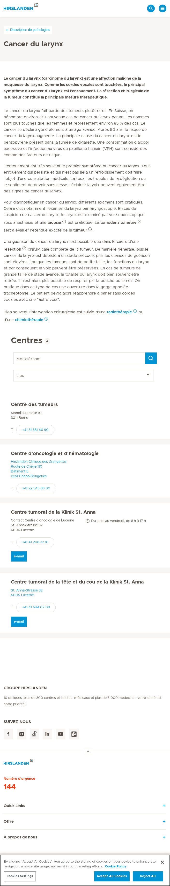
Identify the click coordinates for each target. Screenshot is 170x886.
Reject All (147, 876)
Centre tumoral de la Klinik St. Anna (53, 512)
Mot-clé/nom (14, 352)
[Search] (151, 358)
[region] (85, 870)
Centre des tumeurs (34, 404)
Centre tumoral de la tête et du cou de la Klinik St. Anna (77, 582)
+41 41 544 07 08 (36, 607)
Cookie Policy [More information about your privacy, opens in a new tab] (115, 866)
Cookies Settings (20, 876)
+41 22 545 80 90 (36, 488)
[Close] (162, 862)
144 (10, 787)
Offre (9, 821)
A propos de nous (20, 837)
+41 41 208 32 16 (35, 542)
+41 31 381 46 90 (35, 430)
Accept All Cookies (112, 876)
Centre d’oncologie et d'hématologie (55, 453)
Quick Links (14, 806)
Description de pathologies (28, 30)
